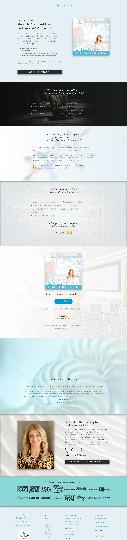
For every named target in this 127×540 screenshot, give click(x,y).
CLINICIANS (70, 8)
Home (46, 518)
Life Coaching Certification (73, 518)
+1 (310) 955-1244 (100, 536)
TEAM (95, 8)
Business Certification (72, 524)
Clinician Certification (71, 521)
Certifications (49, 527)
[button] (57, 402)
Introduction (69, 531)
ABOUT (7, 8)
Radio (105, 8)
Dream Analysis (69, 534)
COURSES (47, 8)
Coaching (83, 8)
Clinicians (48, 535)
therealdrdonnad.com (102, 526)
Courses (47, 529)
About (46, 521)
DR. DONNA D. (117, 8)
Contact (47, 524)
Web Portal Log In (100, 518)
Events (58, 8)
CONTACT (19, 8)
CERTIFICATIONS (33, 8)
